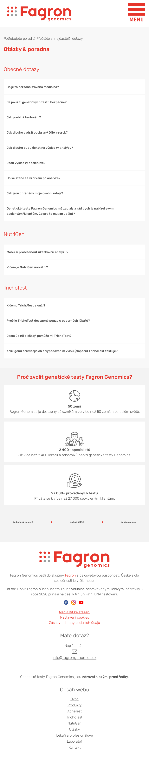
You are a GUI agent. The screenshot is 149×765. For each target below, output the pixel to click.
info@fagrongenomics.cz (74, 657)
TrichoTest (74, 717)
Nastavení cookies (74, 617)
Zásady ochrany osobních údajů (74, 623)
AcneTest (74, 711)
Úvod (74, 699)
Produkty (75, 705)
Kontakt (75, 747)
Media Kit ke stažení (74, 612)
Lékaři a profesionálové (74, 735)
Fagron (70, 575)
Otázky (74, 729)
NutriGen (74, 723)
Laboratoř (74, 741)
